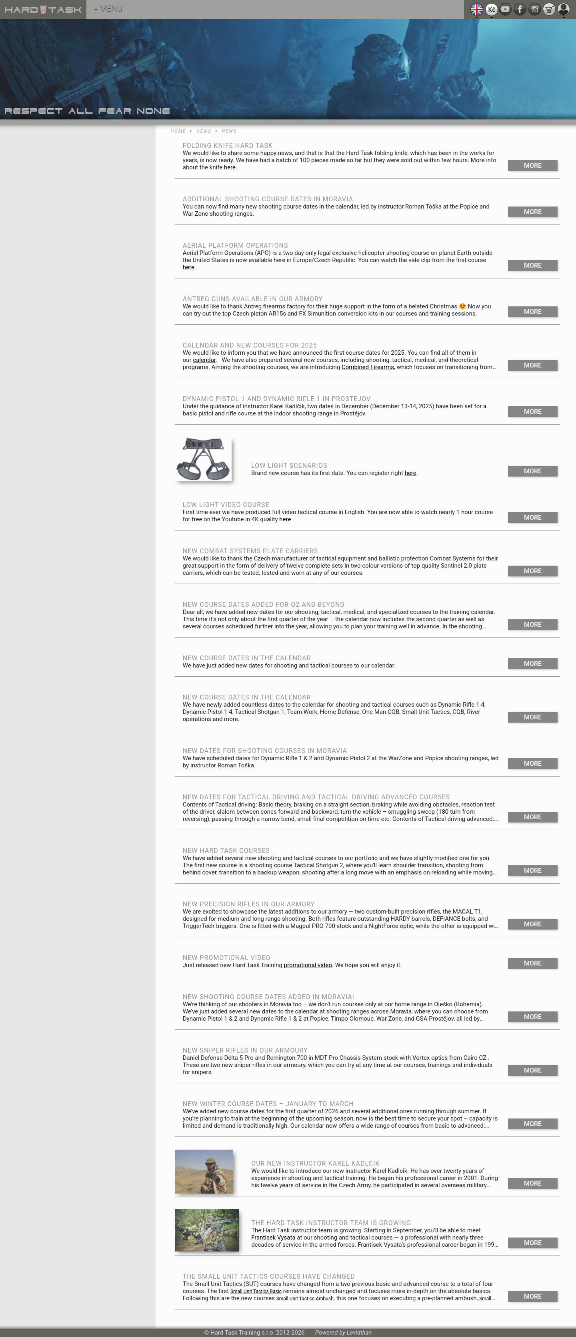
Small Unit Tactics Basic (256, 1291)
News (203, 131)
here (230, 167)
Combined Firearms (368, 367)
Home (178, 131)
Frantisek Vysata (273, 1237)
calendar (204, 360)
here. (189, 267)
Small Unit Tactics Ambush (305, 1298)
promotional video (308, 965)
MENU (108, 9)
